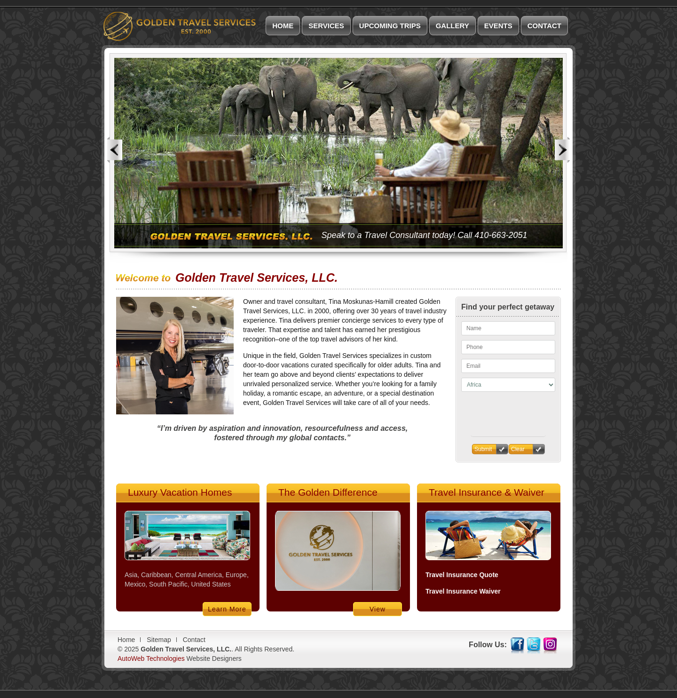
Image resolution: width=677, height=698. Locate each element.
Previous (114, 150)
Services (326, 26)
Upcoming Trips (390, 26)
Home (282, 26)
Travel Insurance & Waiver (486, 492)
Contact (544, 26)
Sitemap (159, 639)
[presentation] (508, 433)
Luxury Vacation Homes (180, 492)
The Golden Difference (328, 492)
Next (562, 150)
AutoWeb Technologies (151, 658)
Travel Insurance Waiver (463, 591)
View (378, 609)
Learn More (227, 609)
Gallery (452, 26)
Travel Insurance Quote (461, 575)
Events (498, 26)
